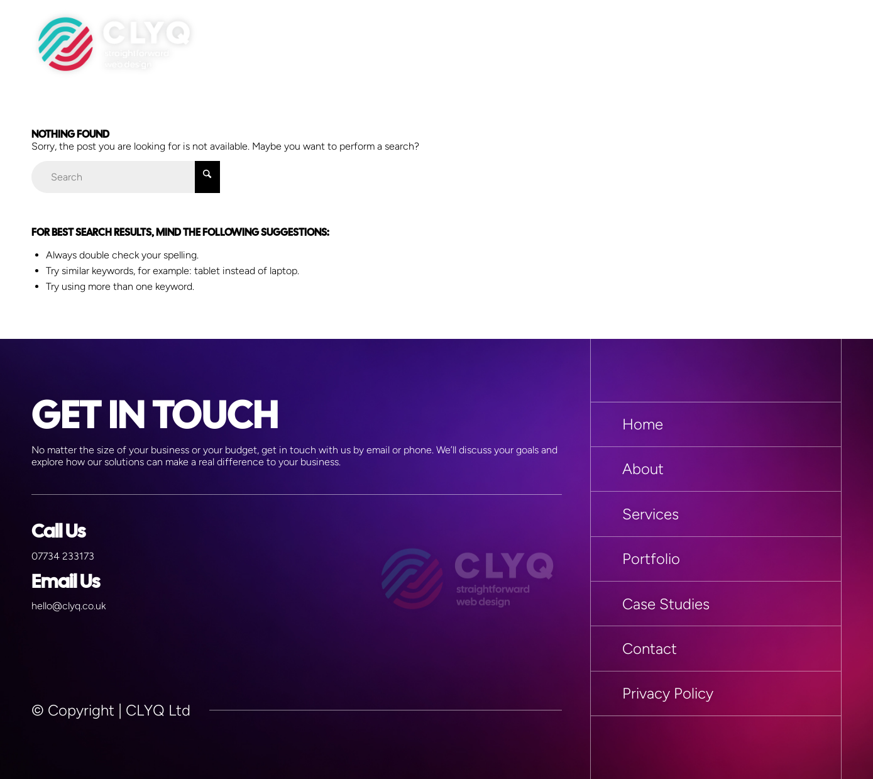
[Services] (716, 513)
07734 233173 (62, 556)
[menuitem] (826, 44)
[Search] (125, 177)
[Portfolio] (716, 559)
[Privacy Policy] (716, 693)
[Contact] (716, 648)
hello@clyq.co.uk (68, 606)
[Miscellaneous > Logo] (114, 44)
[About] (716, 469)
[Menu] (826, 44)
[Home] (716, 424)
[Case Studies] (716, 603)
